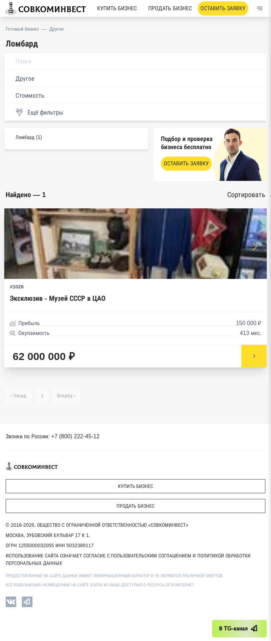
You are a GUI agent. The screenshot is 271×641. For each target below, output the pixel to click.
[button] (254, 246)
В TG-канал (239, 628)
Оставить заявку (223, 8)
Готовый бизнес (22, 29)
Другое (56, 29)
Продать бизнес (170, 8)
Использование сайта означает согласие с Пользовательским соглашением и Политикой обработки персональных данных (128, 559)
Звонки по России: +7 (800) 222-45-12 (53, 436)
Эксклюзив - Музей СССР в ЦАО (58, 298)
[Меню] (259, 8)
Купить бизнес (117, 8)
